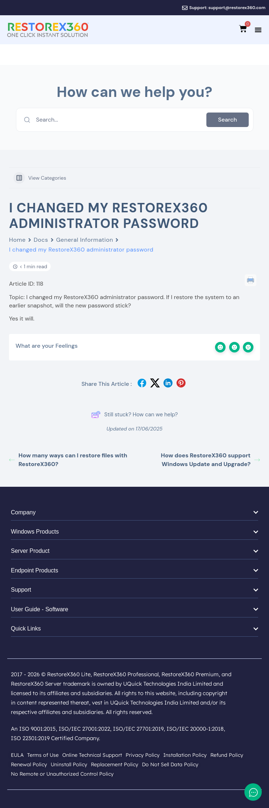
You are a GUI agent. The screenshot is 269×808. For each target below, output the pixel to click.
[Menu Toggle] (258, 29)
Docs (41, 240)
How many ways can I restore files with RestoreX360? (68, 460)
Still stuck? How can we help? (134, 414)
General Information (84, 240)
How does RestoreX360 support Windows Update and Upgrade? (210, 460)
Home (17, 240)
